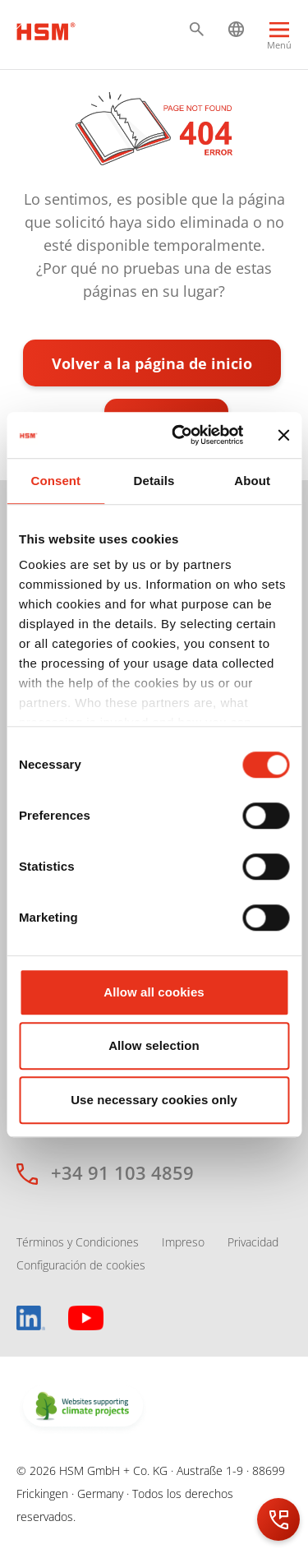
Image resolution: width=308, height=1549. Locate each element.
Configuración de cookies (80, 1265)
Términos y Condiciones (77, 1242)
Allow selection (154, 1045)
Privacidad (253, 1242)
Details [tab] (154, 481)
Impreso (183, 1242)
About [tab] (252, 481)
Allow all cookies (154, 992)
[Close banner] (283, 435)
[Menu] (279, 38)
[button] (196, 29)
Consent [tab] (55, 481)
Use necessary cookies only (154, 1100)
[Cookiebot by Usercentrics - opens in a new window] (180, 435)
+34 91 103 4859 (122, 1172)
